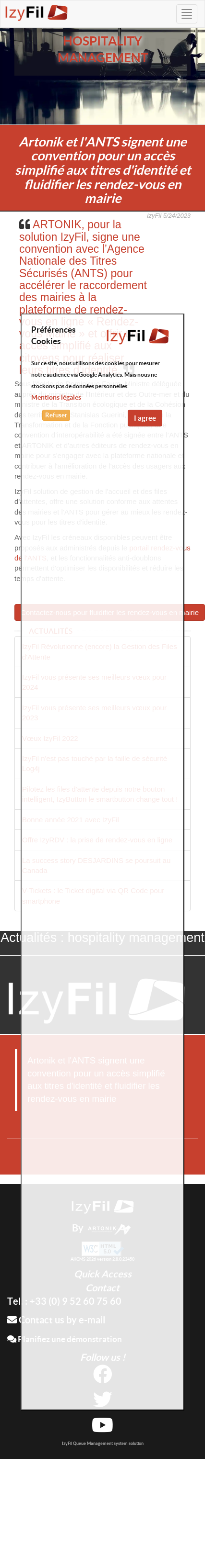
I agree (145, 418)
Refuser (56, 415)
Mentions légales (56, 397)
